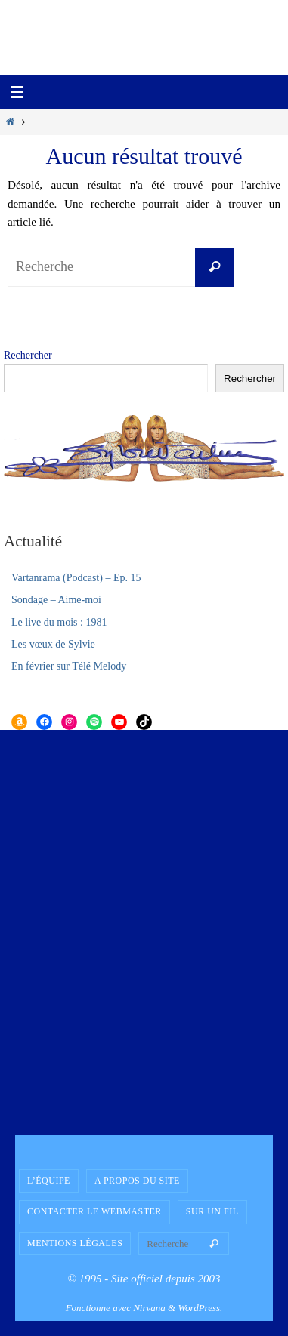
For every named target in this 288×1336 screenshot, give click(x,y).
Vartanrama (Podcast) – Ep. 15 (76, 577)
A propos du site (137, 1180)
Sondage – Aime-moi (56, 599)
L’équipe (48, 1180)
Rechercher (28, 355)
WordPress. (200, 1307)
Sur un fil (212, 1211)
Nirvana (149, 1307)
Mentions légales (74, 1243)
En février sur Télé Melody (68, 666)
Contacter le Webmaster (94, 1211)
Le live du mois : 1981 (59, 622)
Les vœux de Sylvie (53, 644)
